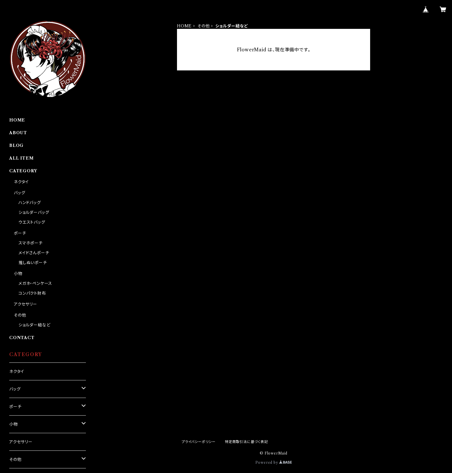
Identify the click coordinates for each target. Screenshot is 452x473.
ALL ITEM (21, 158)
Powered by (273, 462)
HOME (184, 26)
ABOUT (18, 132)
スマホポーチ (30, 243)
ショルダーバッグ (33, 212)
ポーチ (20, 233)
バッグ (19, 192)
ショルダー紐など (34, 325)
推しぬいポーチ (32, 262)
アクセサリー (25, 304)
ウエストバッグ (31, 222)
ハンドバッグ (29, 202)
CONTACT (22, 337)
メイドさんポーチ (33, 252)
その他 (203, 26)
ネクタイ (21, 181)
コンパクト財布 (32, 293)
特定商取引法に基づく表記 (246, 442)
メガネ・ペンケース (35, 283)
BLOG (16, 145)
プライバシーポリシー (199, 442)
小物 (18, 273)
